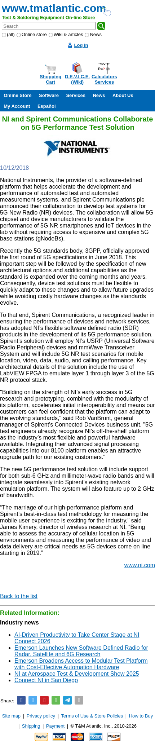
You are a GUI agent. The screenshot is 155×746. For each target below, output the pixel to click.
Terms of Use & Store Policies (92, 716)
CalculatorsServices (104, 79)
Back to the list (18, 596)
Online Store (17, 95)
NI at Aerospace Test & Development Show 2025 (76, 674)
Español (46, 106)
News (93, 34)
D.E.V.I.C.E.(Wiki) (77, 79)
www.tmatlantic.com (54, 8)
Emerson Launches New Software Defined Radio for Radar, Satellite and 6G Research (81, 651)
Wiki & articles (66, 34)
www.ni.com (139, 565)
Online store (32, 34)
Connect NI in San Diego (46, 680)
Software (49, 95)
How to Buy (141, 716)
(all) (8, 34)
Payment (55, 726)
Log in (81, 45)
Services (75, 95)
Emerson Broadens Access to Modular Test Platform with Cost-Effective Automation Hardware (81, 664)
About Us (122, 95)
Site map (11, 716)
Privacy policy (41, 716)
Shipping (31, 726)
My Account (17, 106)
